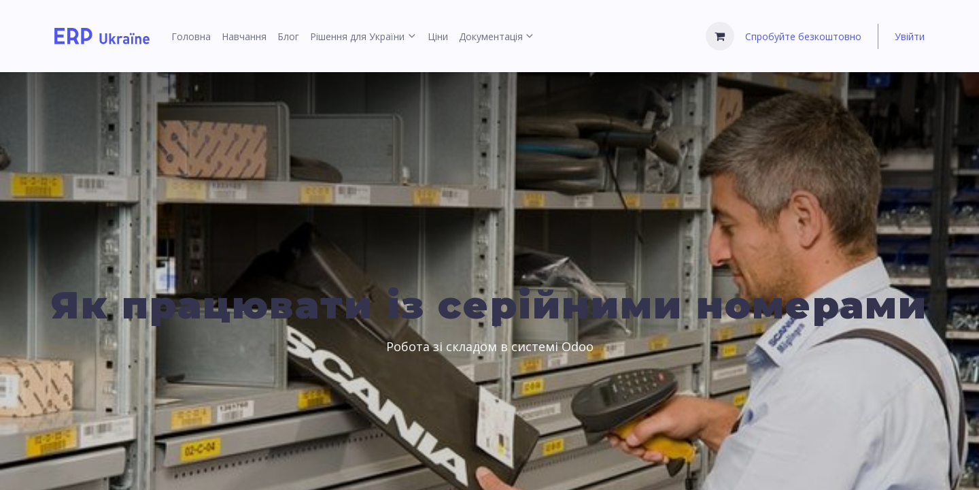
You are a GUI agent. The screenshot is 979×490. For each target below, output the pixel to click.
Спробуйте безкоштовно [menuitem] (803, 36)
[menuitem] (191, 36)
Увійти (910, 36)
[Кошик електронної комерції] (720, 36)
